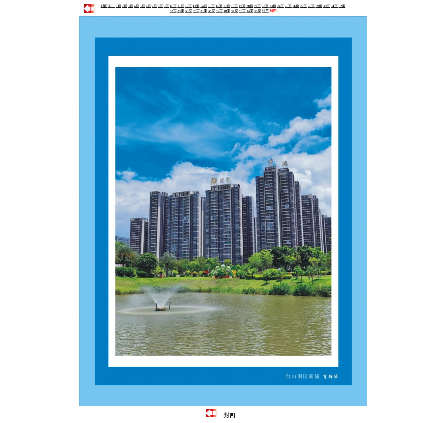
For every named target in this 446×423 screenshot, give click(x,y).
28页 (311, 6)
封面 (104, 6)
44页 (257, 11)
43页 (250, 11)
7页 (154, 6)
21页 (257, 6)
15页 (211, 6)
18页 (234, 6)
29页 (318, 6)
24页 (280, 6)
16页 (219, 6)
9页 (166, 6)
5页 (142, 6)
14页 (203, 6)
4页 (136, 6)
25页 (288, 6)
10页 (173, 6)
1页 (118, 6)
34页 (180, 11)
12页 (188, 6)
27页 (303, 6)
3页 (130, 6)
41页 (234, 11)
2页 (124, 6)
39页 (219, 11)
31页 (334, 6)
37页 (204, 11)
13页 (196, 6)
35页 (188, 11)
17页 (226, 6)
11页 (180, 6)
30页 (326, 6)
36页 (196, 11)
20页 (249, 6)
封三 (265, 11)
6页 (148, 6)
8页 (160, 6)
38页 (211, 11)
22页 (265, 6)
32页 (341, 6)
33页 (173, 11)
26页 (295, 6)
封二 (111, 6)
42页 (242, 11)
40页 (227, 11)
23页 (272, 6)
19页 (242, 6)
